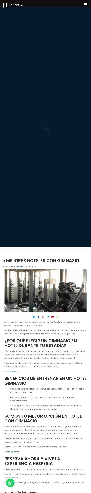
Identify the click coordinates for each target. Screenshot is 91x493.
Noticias (19, 266)
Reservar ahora (11, 371)
